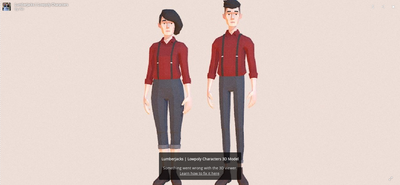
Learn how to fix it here (199, 173)
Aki (21, 8)
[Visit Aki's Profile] (7, 7)
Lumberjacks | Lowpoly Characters (41, 4)
